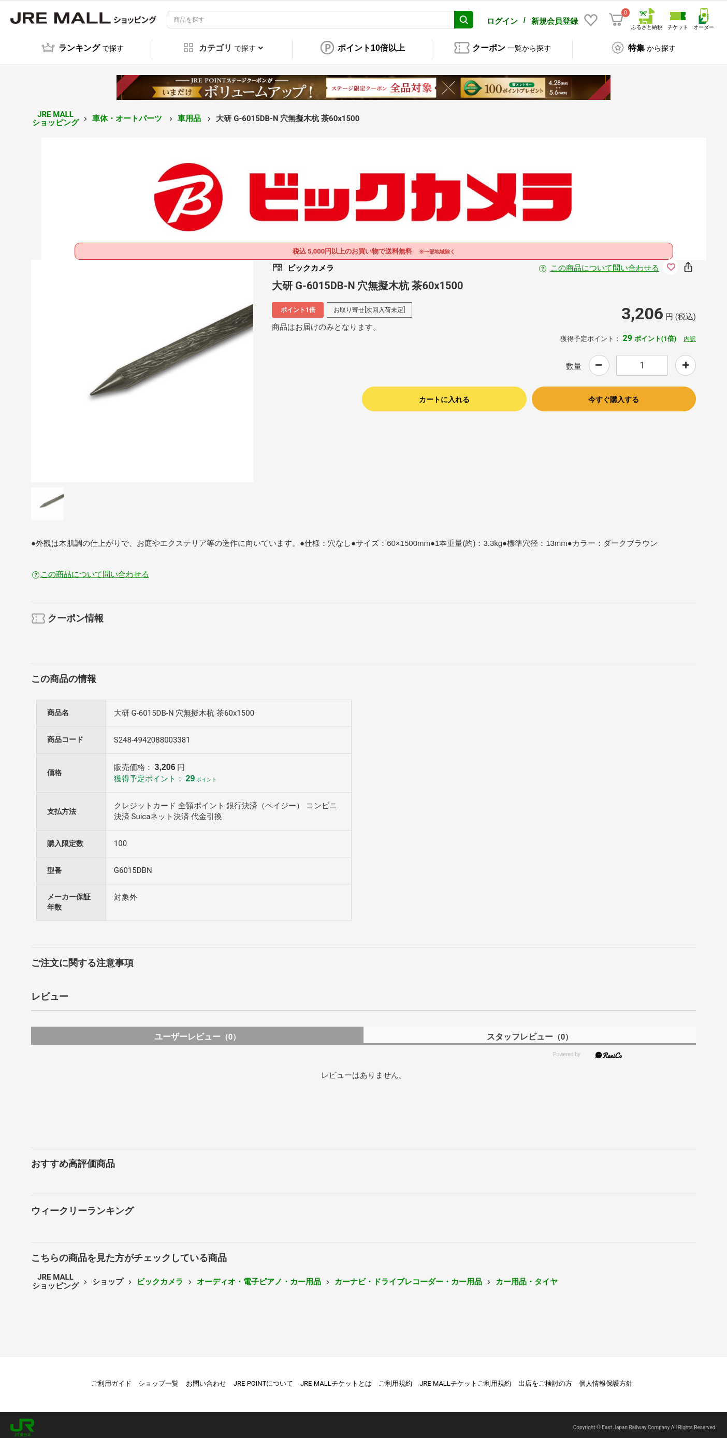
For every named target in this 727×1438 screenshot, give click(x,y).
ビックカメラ (160, 1276)
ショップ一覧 (158, 1378)
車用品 (190, 112)
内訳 (690, 333)
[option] (142, 365)
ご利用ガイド (111, 1378)
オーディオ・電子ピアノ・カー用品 (259, 1276)
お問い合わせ (206, 1378)
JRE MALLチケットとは (336, 1378)
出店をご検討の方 (545, 1378)
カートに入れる (444, 394)
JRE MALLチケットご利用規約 (465, 1378)
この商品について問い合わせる (604, 262)
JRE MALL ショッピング (55, 113)
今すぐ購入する (613, 394)
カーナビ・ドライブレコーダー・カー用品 (408, 1276)
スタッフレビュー (530, 1031)
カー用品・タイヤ (527, 1276)
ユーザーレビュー (197, 1031)
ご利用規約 (395, 1378)
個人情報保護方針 (606, 1378)
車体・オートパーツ (128, 112)
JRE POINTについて (263, 1378)
